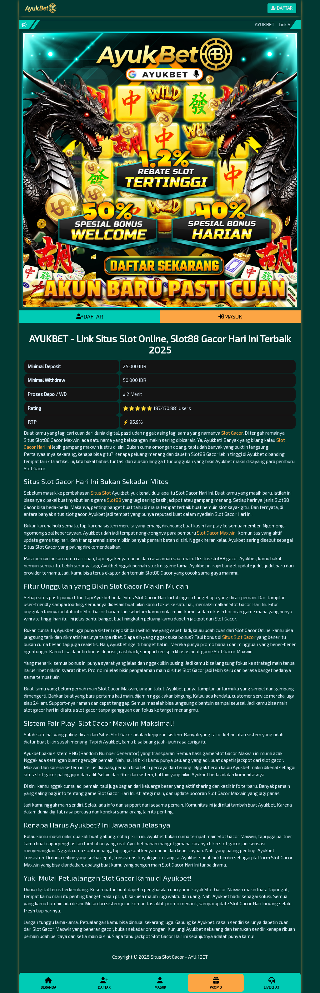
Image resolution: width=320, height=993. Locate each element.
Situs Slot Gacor (239, 637)
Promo (215, 982)
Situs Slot (101, 493)
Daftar (104, 982)
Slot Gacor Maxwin (216, 533)
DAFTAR (89, 316)
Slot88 (114, 500)
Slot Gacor (232, 433)
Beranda (48, 982)
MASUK (230, 316)
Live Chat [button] (271, 982)
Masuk (160, 982)
